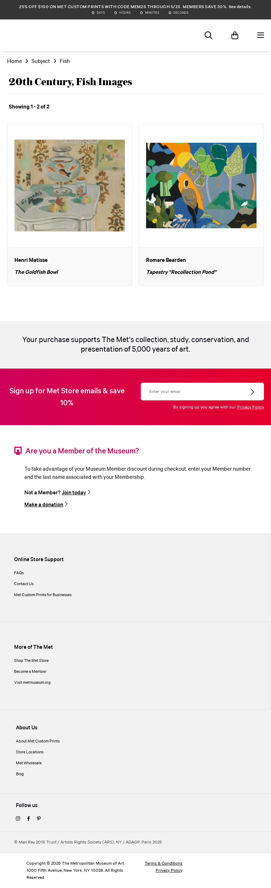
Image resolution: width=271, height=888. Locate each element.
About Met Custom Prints (38, 741)
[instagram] (18, 819)
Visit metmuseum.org (32, 683)
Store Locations (29, 752)
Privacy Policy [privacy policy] (169, 871)
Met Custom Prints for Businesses (43, 595)
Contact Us (24, 584)
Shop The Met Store (31, 661)
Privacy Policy (250, 407)
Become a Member (30, 672)
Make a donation (43, 504)
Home (14, 61)
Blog (20, 774)
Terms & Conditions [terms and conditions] (163, 863)
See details (240, 7)
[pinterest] (39, 819)
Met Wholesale (29, 763)
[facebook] (28, 819)
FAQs (19, 573)
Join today (74, 492)
